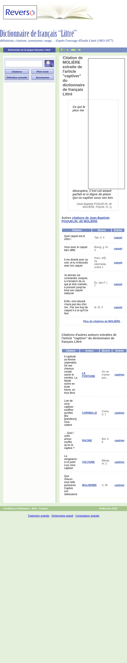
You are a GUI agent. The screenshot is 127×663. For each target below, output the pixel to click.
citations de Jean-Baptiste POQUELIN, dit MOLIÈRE (86, 219)
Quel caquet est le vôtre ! (74, 238)
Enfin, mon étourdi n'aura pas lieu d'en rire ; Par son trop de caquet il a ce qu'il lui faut (76, 307)
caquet (118, 237)
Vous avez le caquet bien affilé (75, 249)
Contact (43, 508)
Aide (34, 508)
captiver (119, 374)
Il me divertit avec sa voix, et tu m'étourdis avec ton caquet (76, 262)
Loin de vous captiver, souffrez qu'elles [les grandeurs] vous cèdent (70, 412)
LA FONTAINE (88, 375)
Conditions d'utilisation (16, 508)
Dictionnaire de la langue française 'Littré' (29, 50)
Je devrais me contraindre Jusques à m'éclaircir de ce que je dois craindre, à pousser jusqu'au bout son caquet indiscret (75, 284)
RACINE (87, 440)
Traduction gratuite (38, 515)
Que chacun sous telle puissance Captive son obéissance (70, 485)
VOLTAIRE (88, 462)
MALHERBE (89, 485)
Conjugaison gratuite (87, 515)
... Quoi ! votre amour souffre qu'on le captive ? (69, 440)
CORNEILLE (89, 412)
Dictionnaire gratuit (62, 515)
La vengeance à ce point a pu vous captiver (70, 462)
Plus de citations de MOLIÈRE (101, 321)
